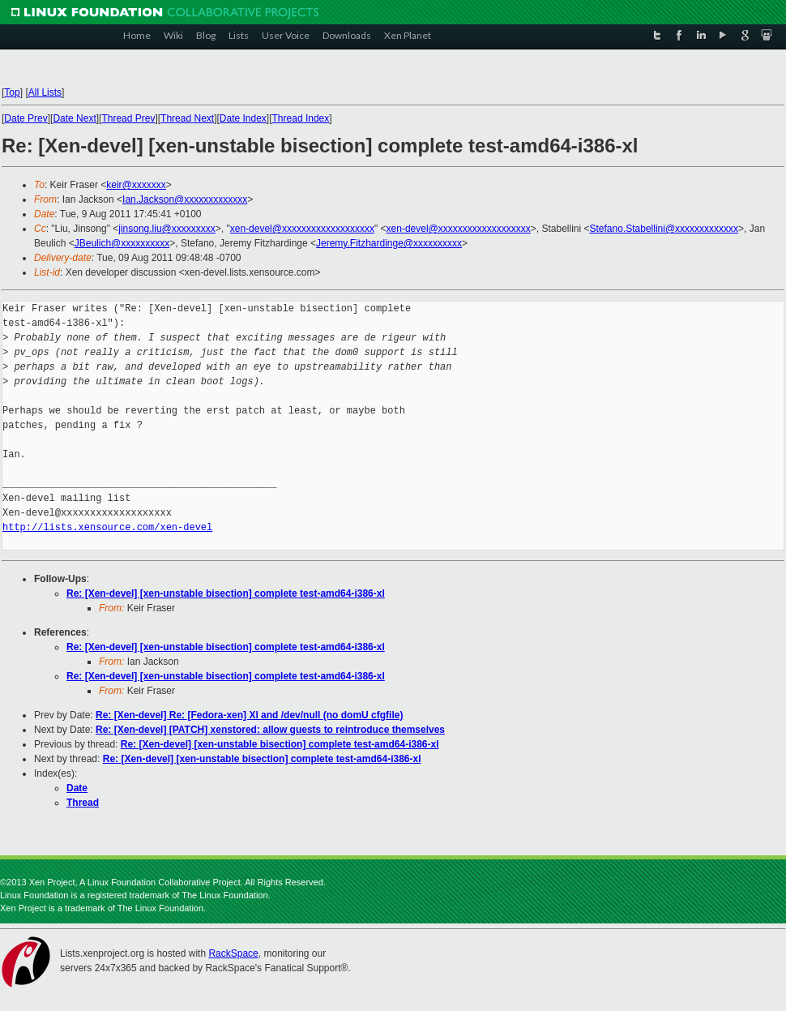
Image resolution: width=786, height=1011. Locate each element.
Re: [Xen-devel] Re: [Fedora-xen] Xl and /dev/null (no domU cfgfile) (249, 715)
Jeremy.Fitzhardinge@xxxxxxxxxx (389, 243)
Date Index (243, 118)
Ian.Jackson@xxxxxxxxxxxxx (184, 199)
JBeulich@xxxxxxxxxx (122, 243)
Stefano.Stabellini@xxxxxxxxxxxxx (664, 228)
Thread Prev (128, 118)
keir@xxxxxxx (136, 185)
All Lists (45, 92)
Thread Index (301, 118)
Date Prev (25, 118)
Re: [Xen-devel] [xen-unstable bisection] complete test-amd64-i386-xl (225, 593)
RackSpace (233, 953)
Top (11, 92)
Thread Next (187, 118)
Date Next (74, 118)
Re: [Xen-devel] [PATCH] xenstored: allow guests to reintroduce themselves (270, 729)
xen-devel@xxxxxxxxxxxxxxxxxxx (302, 228)
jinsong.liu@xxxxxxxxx (167, 228)
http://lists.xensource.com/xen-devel (107, 527)
